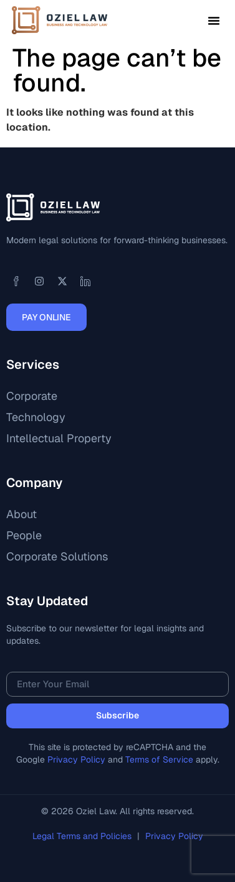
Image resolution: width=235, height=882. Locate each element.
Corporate (31, 396)
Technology (35, 417)
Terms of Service (159, 759)
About (21, 514)
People (24, 535)
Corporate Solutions (57, 556)
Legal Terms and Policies (83, 836)
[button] (213, 20)
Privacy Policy (76, 759)
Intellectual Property (59, 438)
